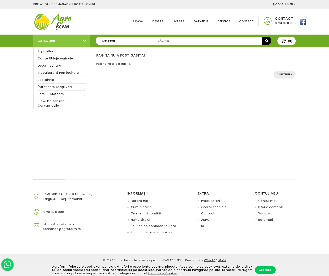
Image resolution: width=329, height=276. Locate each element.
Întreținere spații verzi (55, 87)
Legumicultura (49, 65)
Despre (157, 21)
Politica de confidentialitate (153, 226)
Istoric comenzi (270, 207)
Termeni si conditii (146, 213)
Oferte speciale (214, 207)
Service (224, 21)
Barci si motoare (51, 94)
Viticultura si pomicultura (58, 73)
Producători (210, 201)
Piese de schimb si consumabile (53, 103)
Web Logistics (215, 260)
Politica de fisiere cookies (151, 232)
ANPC (205, 220)
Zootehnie (46, 80)
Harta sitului (140, 220)
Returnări (265, 220)
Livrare (178, 21)
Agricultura (47, 51)
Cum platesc (141, 207)
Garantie (200, 21)
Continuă (284, 74)
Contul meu (268, 201)
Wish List (265, 213)
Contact (246, 21)
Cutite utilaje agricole (55, 58)
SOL (204, 226)
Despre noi (139, 201)
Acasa (138, 21)
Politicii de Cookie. (162, 273)
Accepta (265, 270)
